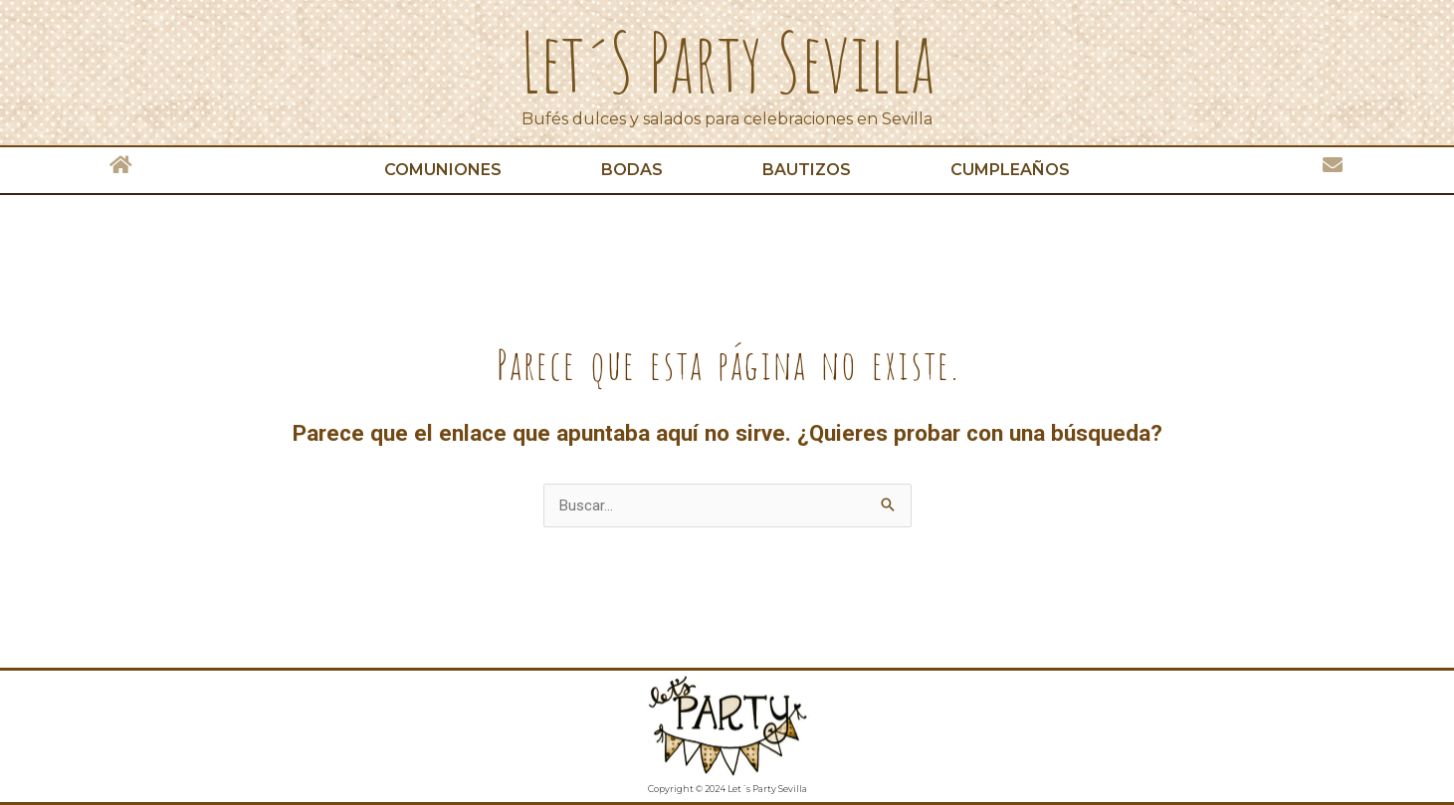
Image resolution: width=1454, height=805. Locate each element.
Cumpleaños (1010, 169)
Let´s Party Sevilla (727, 61)
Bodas (632, 169)
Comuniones (443, 169)
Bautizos (806, 169)
